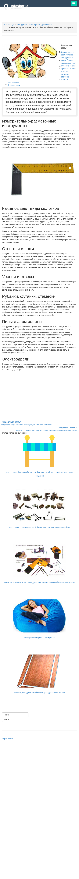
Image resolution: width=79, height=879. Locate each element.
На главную (9, 25)
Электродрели (14, 85)
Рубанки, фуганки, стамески (65, 74)
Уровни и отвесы (68, 68)
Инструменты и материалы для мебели (34, 25)
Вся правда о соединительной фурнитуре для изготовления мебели (39, 527)
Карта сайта (7, 739)
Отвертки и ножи (68, 66)
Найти (6, 719)
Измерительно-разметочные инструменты (68, 55)
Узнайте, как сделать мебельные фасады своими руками (39, 692)
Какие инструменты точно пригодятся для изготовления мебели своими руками (39, 582)
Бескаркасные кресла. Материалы (39, 637)
